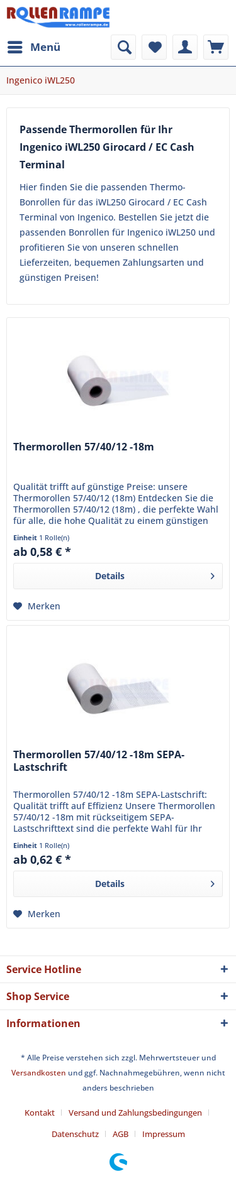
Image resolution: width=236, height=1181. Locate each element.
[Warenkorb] (215, 47)
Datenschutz (75, 1134)
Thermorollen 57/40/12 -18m (83, 447)
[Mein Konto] (185, 47)
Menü (34, 45)
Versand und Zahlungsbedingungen (135, 1112)
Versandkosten (38, 1072)
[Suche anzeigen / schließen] (123, 47)
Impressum (163, 1134)
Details (155, 574)
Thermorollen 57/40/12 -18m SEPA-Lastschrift (98, 761)
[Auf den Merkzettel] (36, 606)
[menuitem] (33, 47)
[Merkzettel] (154, 47)
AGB (120, 1134)
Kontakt (40, 1112)
